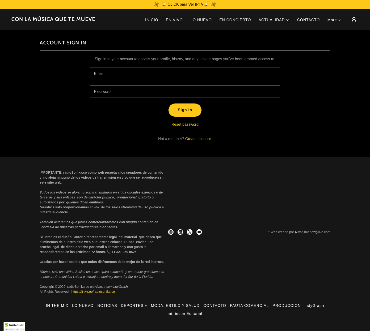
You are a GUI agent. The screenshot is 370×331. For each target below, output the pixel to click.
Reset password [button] (185, 124)
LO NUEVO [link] (201, 20)
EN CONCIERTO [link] (235, 20)
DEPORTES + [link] (134, 306)
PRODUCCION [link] (287, 306)
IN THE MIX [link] (57, 306)
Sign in (185, 110)
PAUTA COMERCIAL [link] (249, 306)
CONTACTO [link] (308, 20)
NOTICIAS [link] (107, 306)
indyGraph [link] (314, 306)
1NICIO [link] (151, 20)
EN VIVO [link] (174, 20)
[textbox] (185, 74)
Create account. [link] (198, 139)
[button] (274, 20)
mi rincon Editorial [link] (185, 314)
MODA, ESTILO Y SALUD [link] (175, 306)
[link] (53, 20)
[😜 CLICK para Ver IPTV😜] (185, 4)
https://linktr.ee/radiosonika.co (93, 291)
